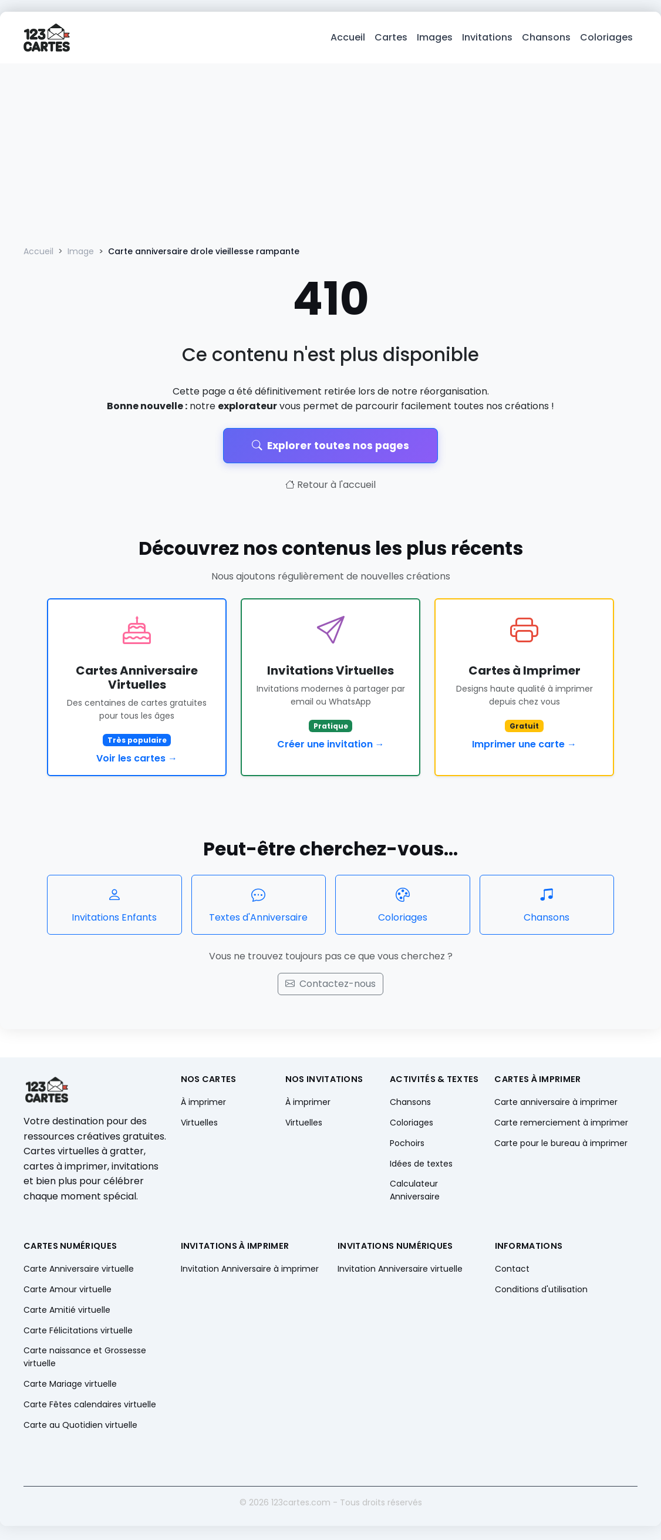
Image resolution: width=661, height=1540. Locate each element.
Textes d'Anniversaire (259, 906)
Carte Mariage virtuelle (70, 1386)
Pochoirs (407, 1145)
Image (81, 254)
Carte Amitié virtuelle (66, 1312)
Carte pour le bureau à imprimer (561, 1145)
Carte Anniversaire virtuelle (78, 1270)
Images (435, 38)
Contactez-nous (330, 986)
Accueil (347, 38)
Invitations (487, 38)
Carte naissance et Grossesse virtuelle (84, 1358)
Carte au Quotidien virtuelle (80, 1427)
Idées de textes (421, 1166)
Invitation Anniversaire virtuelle (400, 1270)
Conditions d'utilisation (541, 1291)
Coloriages (606, 38)
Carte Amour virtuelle (67, 1291)
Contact (512, 1270)
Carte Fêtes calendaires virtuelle (89, 1407)
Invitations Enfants (114, 906)
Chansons (546, 38)
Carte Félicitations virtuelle (78, 1333)
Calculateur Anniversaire (415, 1192)
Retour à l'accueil (330, 487)
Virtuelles (199, 1124)
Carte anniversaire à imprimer (556, 1104)
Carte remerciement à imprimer (561, 1124)
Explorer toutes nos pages (330, 447)
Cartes (391, 38)
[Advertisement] (330, 154)
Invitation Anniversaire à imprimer (250, 1270)
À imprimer (203, 1104)
